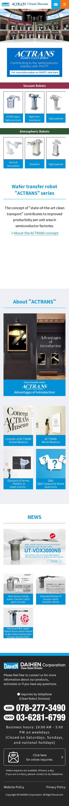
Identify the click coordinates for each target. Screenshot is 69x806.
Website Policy (14, 787)
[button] (4, 108)
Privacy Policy (55, 787)
